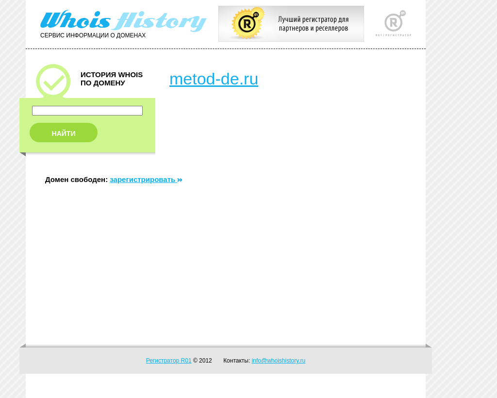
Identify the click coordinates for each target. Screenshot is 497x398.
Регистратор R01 (169, 360)
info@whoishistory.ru (279, 360)
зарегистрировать (146, 179)
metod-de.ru (213, 78)
